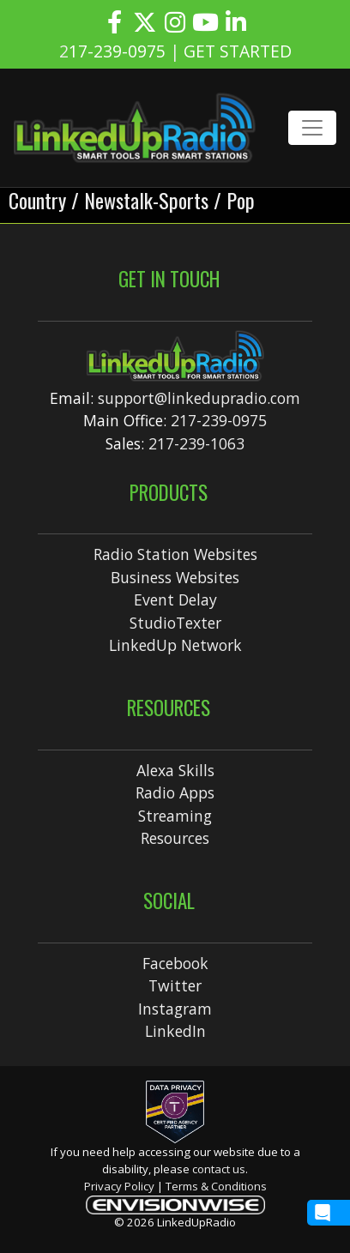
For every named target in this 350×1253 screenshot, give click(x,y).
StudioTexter (175, 622)
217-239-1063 (196, 443)
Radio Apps (175, 792)
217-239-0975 (219, 420)
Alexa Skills (175, 770)
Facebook (175, 963)
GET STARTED (238, 51)
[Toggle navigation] (312, 128)
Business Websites (175, 577)
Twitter (175, 985)
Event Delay (175, 599)
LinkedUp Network (175, 645)
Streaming (175, 815)
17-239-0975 (117, 51)
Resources (175, 838)
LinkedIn (175, 1031)
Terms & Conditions (216, 1186)
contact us (218, 1169)
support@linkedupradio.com (199, 398)
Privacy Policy (119, 1186)
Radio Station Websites (175, 554)
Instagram (175, 1008)
